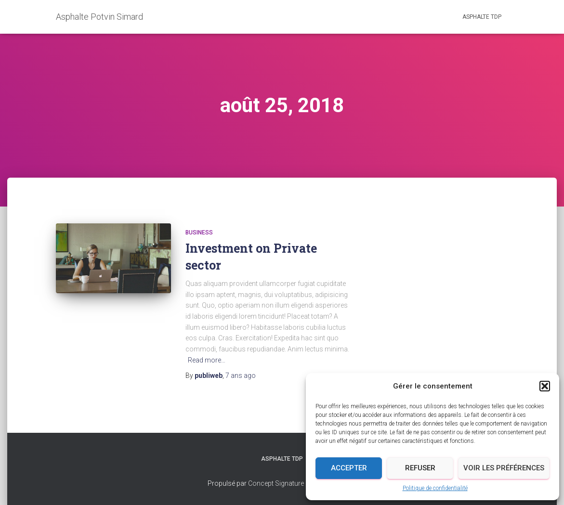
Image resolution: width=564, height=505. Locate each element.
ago (240, 375)
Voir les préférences (503, 468)
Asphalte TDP (481, 16)
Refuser (420, 468)
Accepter (349, 468)
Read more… (206, 360)
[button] (545, 386)
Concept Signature (276, 483)
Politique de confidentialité (435, 488)
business (199, 232)
